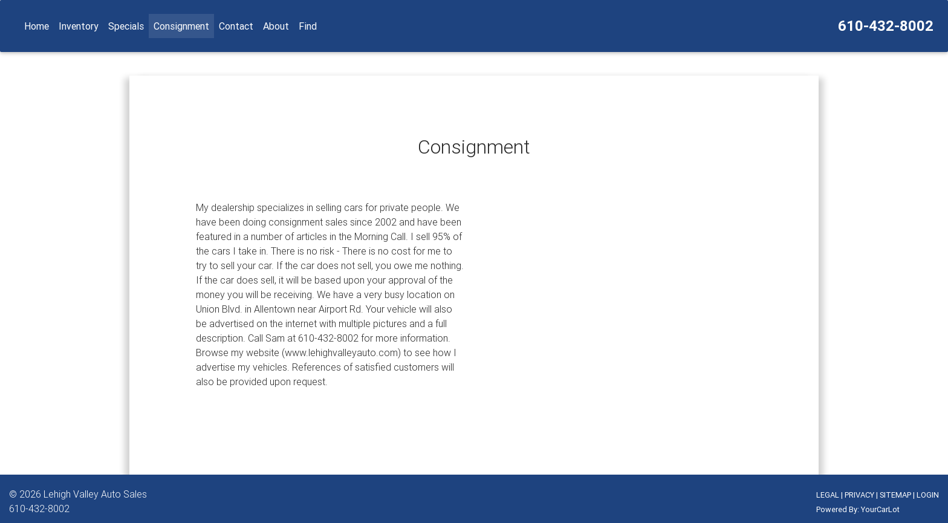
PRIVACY (859, 495)
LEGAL (827, 495)
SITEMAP (895, 495)
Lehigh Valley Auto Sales (95, 494)
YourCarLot (880, 509)
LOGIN (928, 495)
